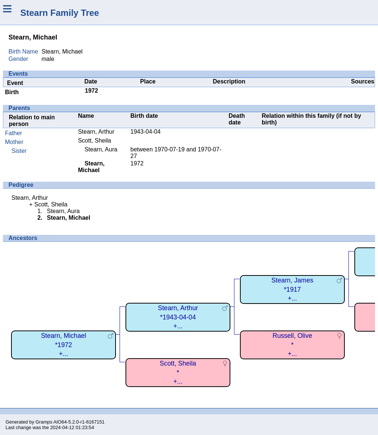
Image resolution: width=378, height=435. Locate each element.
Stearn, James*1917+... (292, 289)
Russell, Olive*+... (292, 344)
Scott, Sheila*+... (178, 372)
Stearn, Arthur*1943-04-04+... (178, 317)
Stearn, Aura (101, 149)
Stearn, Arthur (96, 132)
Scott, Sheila (94, 140)
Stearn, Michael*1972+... (63, 344)
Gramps (43, 422)
